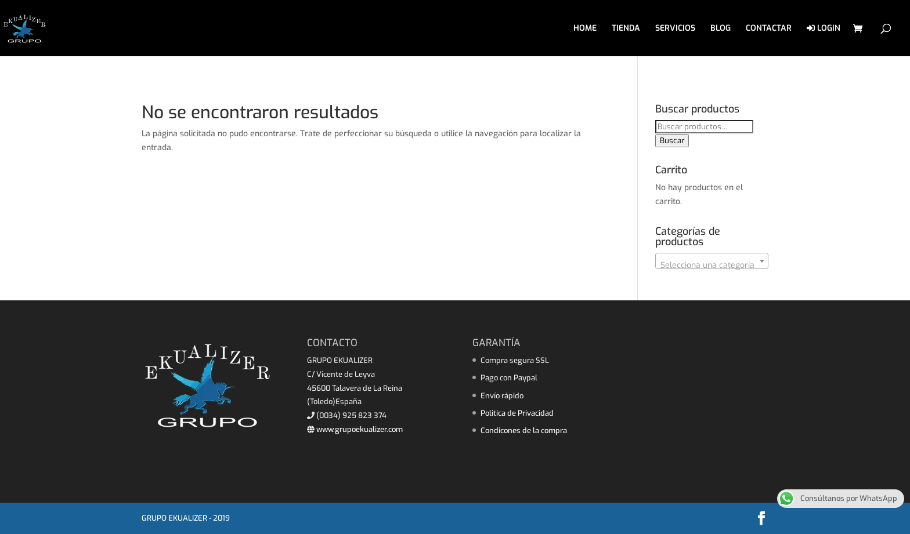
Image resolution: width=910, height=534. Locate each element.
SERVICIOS (675, 29)
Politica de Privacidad (517, 413)
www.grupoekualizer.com (355, 429)
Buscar (672, 141)
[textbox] (712, 265)
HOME (585, 29)
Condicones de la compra (524, 430)
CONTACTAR (769, 29)
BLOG (720, 29)
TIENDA (626, 29)
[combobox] (711, 261)
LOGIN (823, 29)
